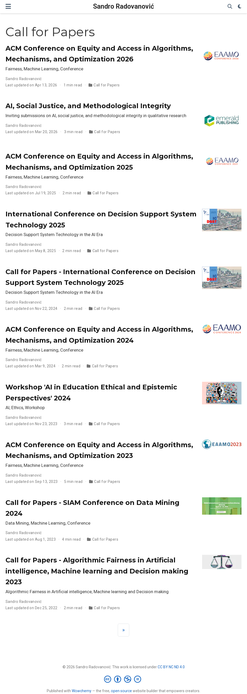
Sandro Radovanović (123, 6)
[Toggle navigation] (8, 6)
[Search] (230, 7)
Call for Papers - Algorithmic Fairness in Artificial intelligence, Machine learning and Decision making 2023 (97, 571)
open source (121, 691)
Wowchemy (81, 691)
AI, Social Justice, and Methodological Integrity (88, 106)
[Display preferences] (239, 7)
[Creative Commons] (123, 679)
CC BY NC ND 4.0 (171, 667)
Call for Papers (107, 85)
